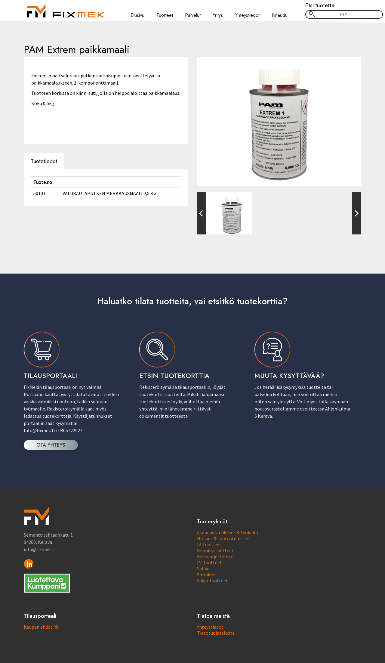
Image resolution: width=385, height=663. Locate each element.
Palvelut (193, 15)
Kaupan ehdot (41, 627)
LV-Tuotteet (209, 562)
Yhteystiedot (247, 15)
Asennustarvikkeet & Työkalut (228, 532)
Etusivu (137, 15)
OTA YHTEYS (50, 444)
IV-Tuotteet (209, 544)
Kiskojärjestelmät (215, 556)
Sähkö (203, 568)
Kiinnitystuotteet (215, 550)
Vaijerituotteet (212, 581)
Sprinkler (206, 575)
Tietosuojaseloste (216, 633)
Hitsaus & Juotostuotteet (223, 538)
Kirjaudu (280, 15)
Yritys (218, 15)
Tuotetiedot (44, 161)
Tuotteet (164, 15)
